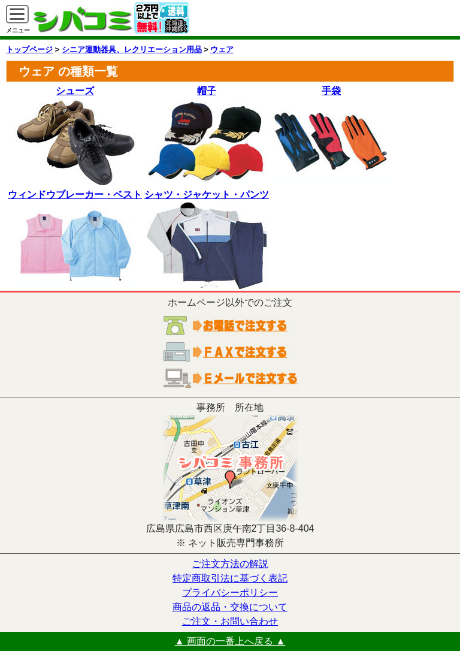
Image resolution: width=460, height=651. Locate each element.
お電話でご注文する (230, 325)
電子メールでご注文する (230, 378)
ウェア (222, 49)
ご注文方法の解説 (230, 564)
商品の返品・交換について (230, 607)
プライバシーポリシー (230, 592)
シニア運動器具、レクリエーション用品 (132, 49)
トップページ (29, 49)
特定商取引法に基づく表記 (230, 578)
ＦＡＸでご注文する (230, 352)
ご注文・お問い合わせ (230, 621)
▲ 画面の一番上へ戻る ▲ (230, 641)
